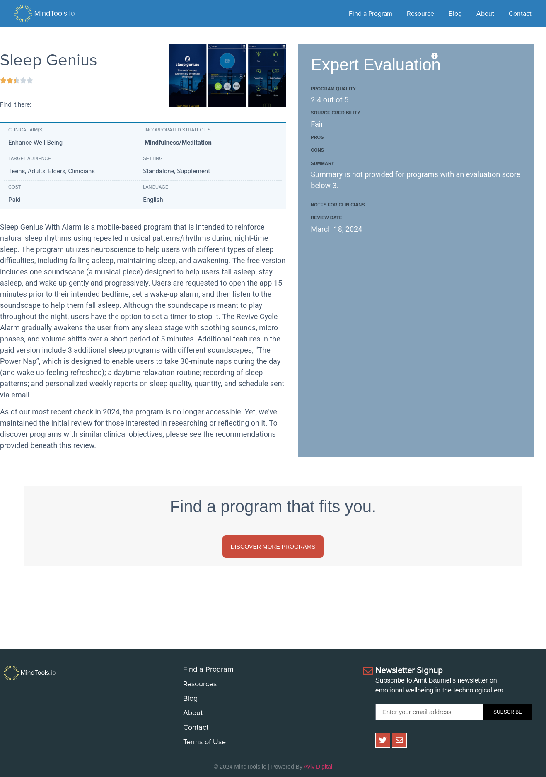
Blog (455, 13)
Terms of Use (204, 742)
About (485, 13)
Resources (200, 684)
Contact (520, 13)
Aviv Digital (318, 766)
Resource (420, 13)
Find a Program (370, 13)
